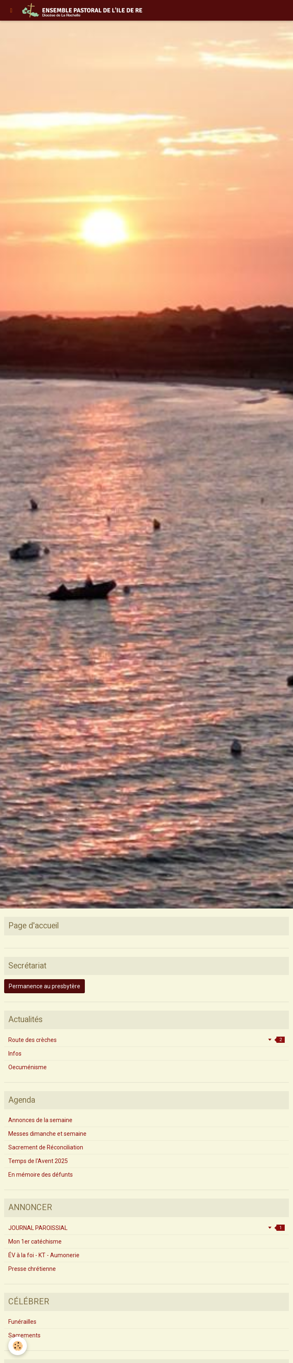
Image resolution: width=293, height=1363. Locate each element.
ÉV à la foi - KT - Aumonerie (43, 1255)
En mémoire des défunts (40, 1174)
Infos (15, 1053)
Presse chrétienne (32, 1268)
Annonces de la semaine (40, 1120)
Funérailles (22, 1321)
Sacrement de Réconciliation (45, 1147)
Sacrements (24, 1335)
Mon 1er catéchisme (35, 1241)
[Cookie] (17, 1346)
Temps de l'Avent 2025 (38, 1161)
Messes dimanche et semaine (47, 1133)
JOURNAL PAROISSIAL (146, 1228)
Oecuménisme (27, 1067)
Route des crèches (146, 1040)
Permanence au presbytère (44, 986)
